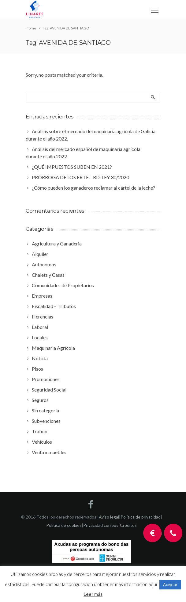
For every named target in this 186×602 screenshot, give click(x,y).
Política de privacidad (141, 516)
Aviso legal (109, 516)
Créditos (128, 525)
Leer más (93, 594)
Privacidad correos (100, 525)
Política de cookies (64, 525)
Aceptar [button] (170, 584)
